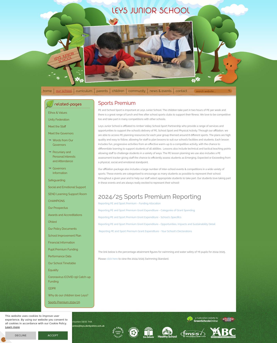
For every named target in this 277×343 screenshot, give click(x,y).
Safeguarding (56, 180)
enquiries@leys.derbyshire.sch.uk (86, 326)
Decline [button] (20, 335)
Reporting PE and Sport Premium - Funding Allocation (129, 203)
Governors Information (60, 171)
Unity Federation (58, 119)
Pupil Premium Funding (63, 249)
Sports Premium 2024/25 (64, 302)
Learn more (12, 327)
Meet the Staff (57, 126)
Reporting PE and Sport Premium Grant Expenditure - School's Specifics (140, 217)
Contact (181, 91)
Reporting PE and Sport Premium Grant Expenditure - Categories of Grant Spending (146, 210)
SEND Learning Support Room (67, 194)
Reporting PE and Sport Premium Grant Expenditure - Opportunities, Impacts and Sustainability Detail (156, 224)
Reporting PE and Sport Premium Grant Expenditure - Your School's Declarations (145, 231)
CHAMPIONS (56, 201)
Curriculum (84, 91)
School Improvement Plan (64, 235)
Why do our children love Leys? (68, 295)
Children (118, 91)
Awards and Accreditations (65, 215)
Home (47, 91)
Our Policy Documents (62, 228)
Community (136, 91)
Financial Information (61, 242)
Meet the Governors (61, 133)
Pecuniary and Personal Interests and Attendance (64, 157)
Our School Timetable (62, 263)
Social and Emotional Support (67, 187)
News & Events (160, 91)
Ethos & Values (57, 112)
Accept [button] (53, 335)
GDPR (52, 288)
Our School (64, 91)
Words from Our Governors (63, 142)
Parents (102, 91)
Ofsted (52, 221)
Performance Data (59, 256)
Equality (53, 270)
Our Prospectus (58, 207)
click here (112, 258)
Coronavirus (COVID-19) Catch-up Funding (69, 279)
